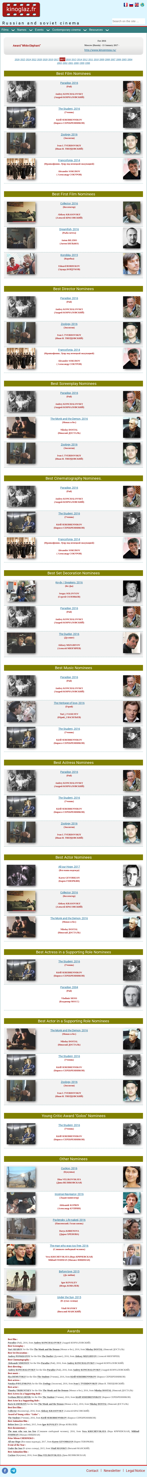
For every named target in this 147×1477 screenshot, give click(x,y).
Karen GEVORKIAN (69, 877)
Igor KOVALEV (69, 1282)
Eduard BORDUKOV (69, 266)
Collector (12, 1411)
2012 (85, 59)
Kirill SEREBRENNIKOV (69, 119)
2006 (118, 59)
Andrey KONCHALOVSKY (69, 94)
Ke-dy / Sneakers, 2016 (69, 582)
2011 (90, 59)
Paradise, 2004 (69, 987)
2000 (76, 63)
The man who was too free (22, 1431)
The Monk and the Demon (47, 1349)
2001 (70, 63)
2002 (65, 63)
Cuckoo (11, 1455)
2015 (73, 59)
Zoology (47, 1383)
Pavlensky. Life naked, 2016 (69, 1219)
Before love (13, 1424)
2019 (50, 59)
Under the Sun (15, 1448)
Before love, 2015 (69, 1271)
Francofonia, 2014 (69, 160)
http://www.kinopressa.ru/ (100, 50)
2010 (96, 59)
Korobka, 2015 (69, 255)
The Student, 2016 (69, 108)
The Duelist (47, 1356)
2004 (129, 59)
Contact (92, 1471)
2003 (59, 63)
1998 (87, 63)
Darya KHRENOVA (69, 1231)
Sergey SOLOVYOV (69, 593)
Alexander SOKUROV (69, 171)
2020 (39, 59)
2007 (113, 59)
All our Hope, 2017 (69, 866)
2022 (33, 59)
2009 (101, 59)
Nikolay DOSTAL (69, 429)
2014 (79, 59)
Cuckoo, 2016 (69, 1168)
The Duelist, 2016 (69, 634)
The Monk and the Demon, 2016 (69, 418)
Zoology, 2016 (69, 134)
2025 (22, 59)
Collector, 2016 (69, 203)
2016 (68, 59)
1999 (81, 63)
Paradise (12, 1342)
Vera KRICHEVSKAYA (57, 1256)
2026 (17, 59)
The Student (43, 1376)
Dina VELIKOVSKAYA (69, 1179)
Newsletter (112, 1471)
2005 (124, 59)
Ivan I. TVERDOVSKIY (69, 145)
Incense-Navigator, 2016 (69, 1194)
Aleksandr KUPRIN (69, 1205)
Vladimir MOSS (69, 998)
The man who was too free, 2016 (69, 1245)
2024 (28, 59)
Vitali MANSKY (69, 1308)
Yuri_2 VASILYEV (69, 714)
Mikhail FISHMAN (57, 1260)
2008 (107, 59)
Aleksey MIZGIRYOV (69, 645)
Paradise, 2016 (69, 82)
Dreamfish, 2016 (69, 229)
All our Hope (14, 1441)
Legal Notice (135, 1471)
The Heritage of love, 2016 (69, 702)
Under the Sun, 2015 (69, 1297)
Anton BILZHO (69, 240)
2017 (56, 59)
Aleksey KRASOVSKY (69, 214)
